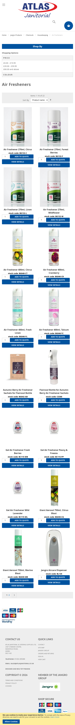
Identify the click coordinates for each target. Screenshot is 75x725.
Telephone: (15, 659)
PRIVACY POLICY (11, 683)
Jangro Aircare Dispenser (54, 570)
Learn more (54, 717)
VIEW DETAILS (17, 161)
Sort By (26, 100)
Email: (19, 663)
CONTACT (41, 645)
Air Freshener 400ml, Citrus (18, 269)
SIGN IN (40, 656)
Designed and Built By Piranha (17, 669)
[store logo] (37, 9)
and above (11, 69)
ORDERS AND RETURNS (46, 653)
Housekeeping (42, 35)
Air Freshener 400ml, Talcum (54, 329)
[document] (37, 719)
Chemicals (30, 35)
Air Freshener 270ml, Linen (18, 209)
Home (4, 35)
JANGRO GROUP (43, 650)
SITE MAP (41, 648)
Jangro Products (16, 35)
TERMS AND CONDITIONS (14, 680)
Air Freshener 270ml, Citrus (18, 149)
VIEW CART (41, 659)
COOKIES (8, 686)
